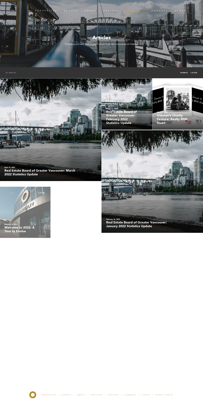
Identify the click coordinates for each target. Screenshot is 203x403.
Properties (46, 10)
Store (180, 10)
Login (146, 395)
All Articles (11, 73)
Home (20, 11)
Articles (135, 10)
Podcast (160, 10)
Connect (130, 395)
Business (184, 73)
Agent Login (164, 395)
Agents (71, 10)
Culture (194, 73)
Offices (111, 10)
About (91, 10)
